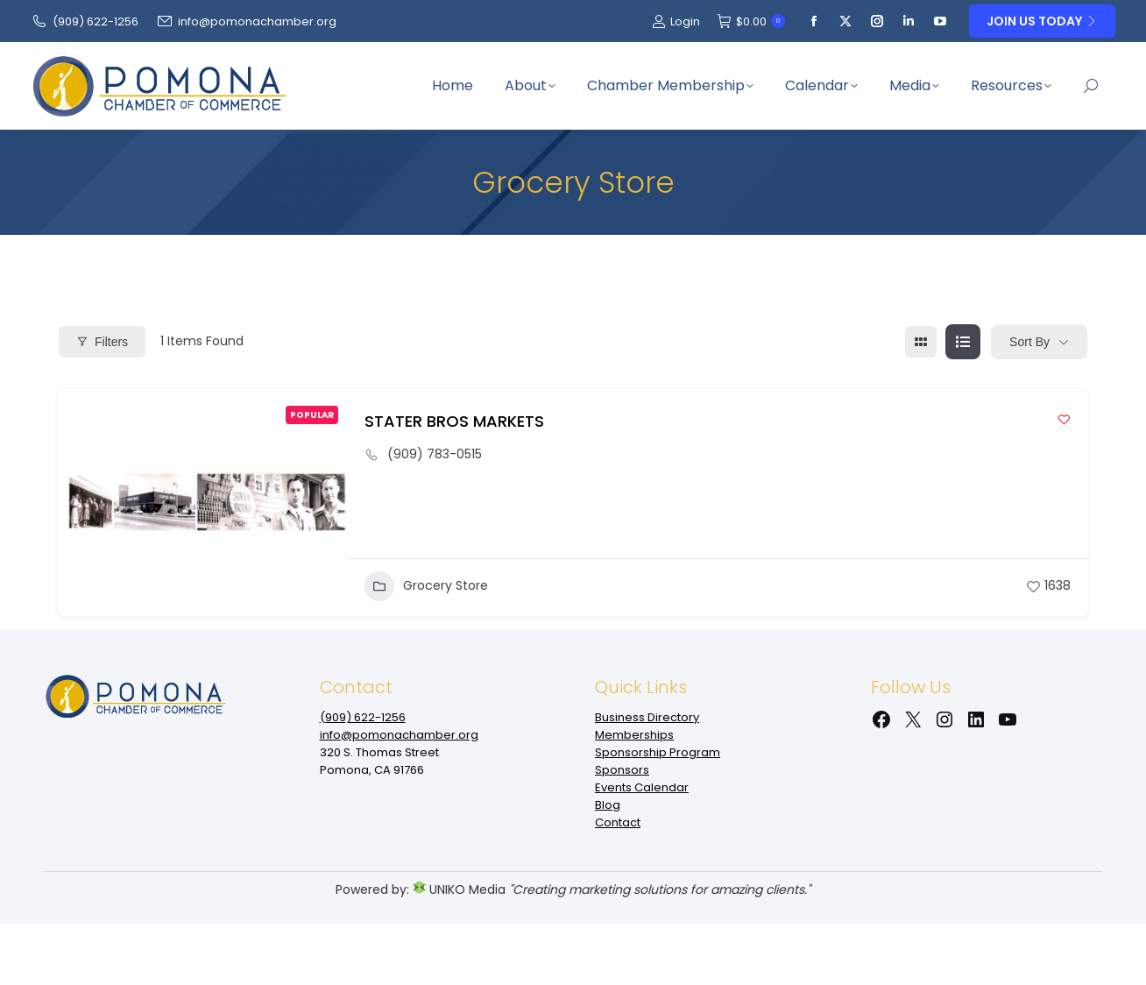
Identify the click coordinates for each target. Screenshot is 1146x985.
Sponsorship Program (657, 752)
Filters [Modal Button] (102, 342)
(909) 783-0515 (434, 454)
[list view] (962, 341)
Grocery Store (426, 586)
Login (676, 21)
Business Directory (647, 717)
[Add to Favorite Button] (1064, 419)
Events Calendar (642, 787)
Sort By (1029, 342)
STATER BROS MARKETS (454, 421)
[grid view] (920, 341)
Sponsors (622, 770)
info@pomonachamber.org (246, 21)
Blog (607, 805)
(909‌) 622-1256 (84, 21)
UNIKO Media (459, 889)
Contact (617, 822)
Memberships (634, 734)
